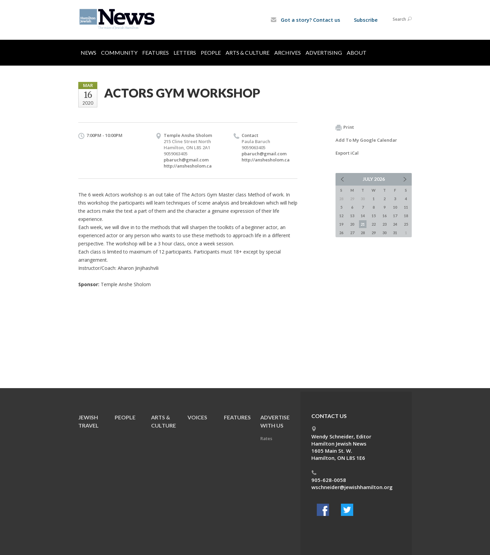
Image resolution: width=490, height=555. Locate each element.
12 (341, 215)
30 (384, 232)
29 (374, 232)
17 (395, 215)
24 (395, 224)
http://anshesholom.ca (188, 166)
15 (374, 215)
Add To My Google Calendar (366, 140)
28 (363, 232)
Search (402, 19)
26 (341, 232)
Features (155, 52)
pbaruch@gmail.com (186, 160)
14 (363, 215)
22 (374, 224)
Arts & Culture (248, 52)
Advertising (324, 52)
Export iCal (347, 153)
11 (406, 207)
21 (363, 224)
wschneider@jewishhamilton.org (352, 487)
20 (352, 224)
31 (395, 232)
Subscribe (366, 19)
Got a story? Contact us (305, 19)
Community (119, 52)
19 (341, 224)
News (88, 52)
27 (352, 232)
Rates (266, 438)
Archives (287, 52)
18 (406, 215)
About (356, 52)
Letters (185, 52)
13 (352, 215)
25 (406, 224)
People (211, 52)
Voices (197, 417)
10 (395, 207)
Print (345, 127)
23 (384, 224)
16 (384, 215)
